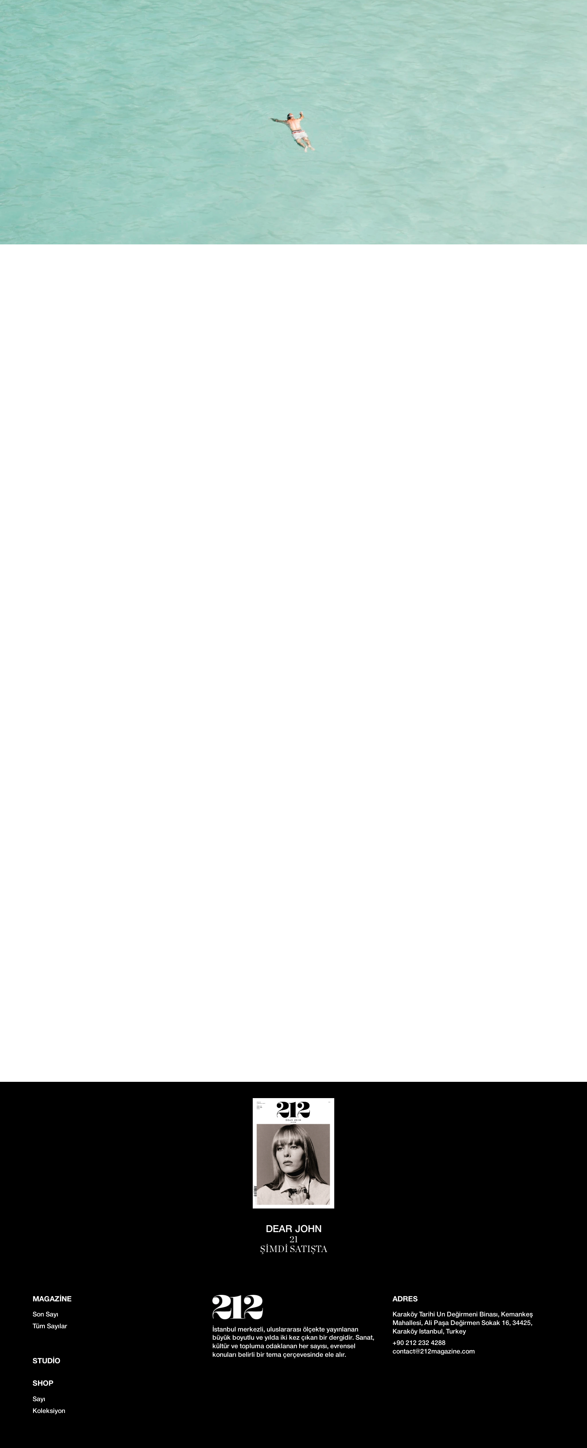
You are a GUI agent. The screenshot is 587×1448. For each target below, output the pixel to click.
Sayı (39, 1399)
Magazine (52, 1299)
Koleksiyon (49, 1411)
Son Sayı (45, 1315)
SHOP (43, 1383)
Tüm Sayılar (50, 1326)
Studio (46, 1361)
